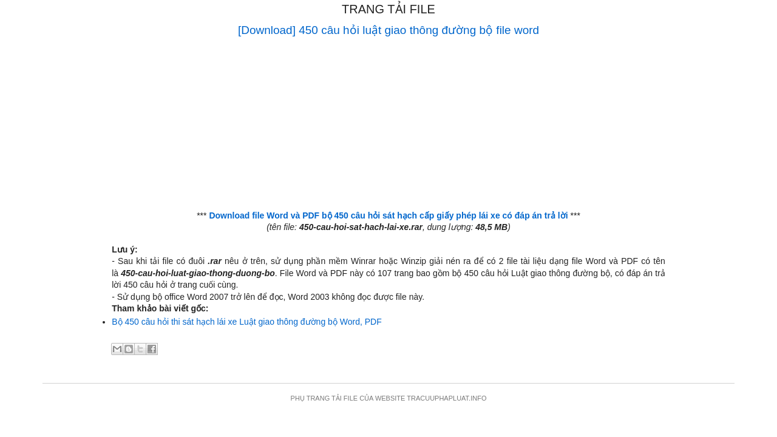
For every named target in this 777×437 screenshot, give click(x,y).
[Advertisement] (388, 125)
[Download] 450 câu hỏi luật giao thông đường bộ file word (388, 30)
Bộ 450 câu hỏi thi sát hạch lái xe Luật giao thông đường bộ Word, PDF (247, 322)
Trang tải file (388, 9)
